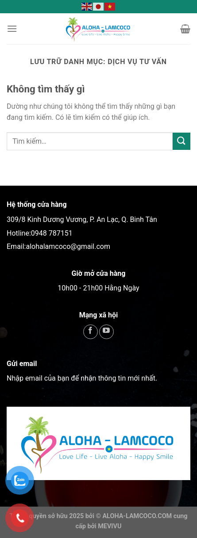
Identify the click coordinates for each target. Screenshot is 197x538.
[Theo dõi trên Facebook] (90, 331)
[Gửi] (181, 141)
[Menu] (12, 28)
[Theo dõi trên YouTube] (106, 331)
